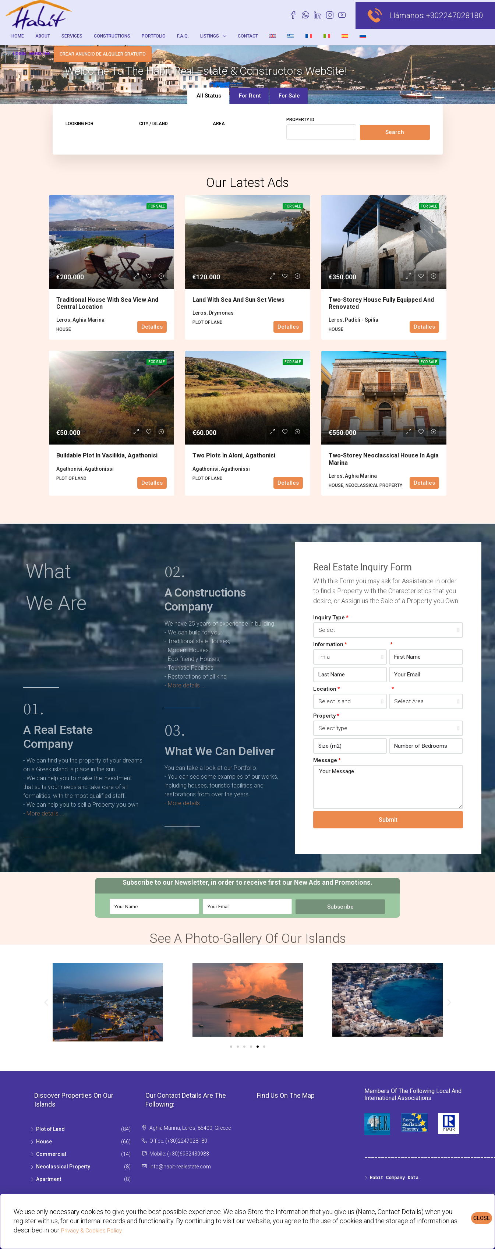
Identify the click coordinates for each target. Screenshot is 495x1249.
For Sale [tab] (289, 95)
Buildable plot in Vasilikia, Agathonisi (107, 455)
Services (71, 36)
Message (325, 760)
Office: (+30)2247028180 (178, 1141)
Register (39, 53)
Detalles (152, 326)
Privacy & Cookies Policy (91, 1230)
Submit (388, 819)
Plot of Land (50, 1129)
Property (324, 715)
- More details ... (43, 813)
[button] (46, 1002)
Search (394, 132)
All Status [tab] (209, 95)
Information (328, 644)
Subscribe (340, 906)
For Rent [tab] (250, 95)
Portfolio (154, 36)
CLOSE (481, 1218)
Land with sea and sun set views (238, 299)
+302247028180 (454, 15)
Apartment (48, 1179)
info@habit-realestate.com (180, 1167)
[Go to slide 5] (258, 1046)
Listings (209, 36)
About (42, 36)
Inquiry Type (329, 617)
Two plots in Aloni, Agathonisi (233, 455)
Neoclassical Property (63, 1167)
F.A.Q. (183, 36)
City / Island (153, 123)
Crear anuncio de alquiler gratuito (103, 54)
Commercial (51, 1154)
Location (324, 689)
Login (19, 53)
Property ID (300, 119)
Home (17, 36)
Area (219, 123)
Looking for (79, 123)
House (44, 1141)
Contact (248, 36)
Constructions (112, 36)
